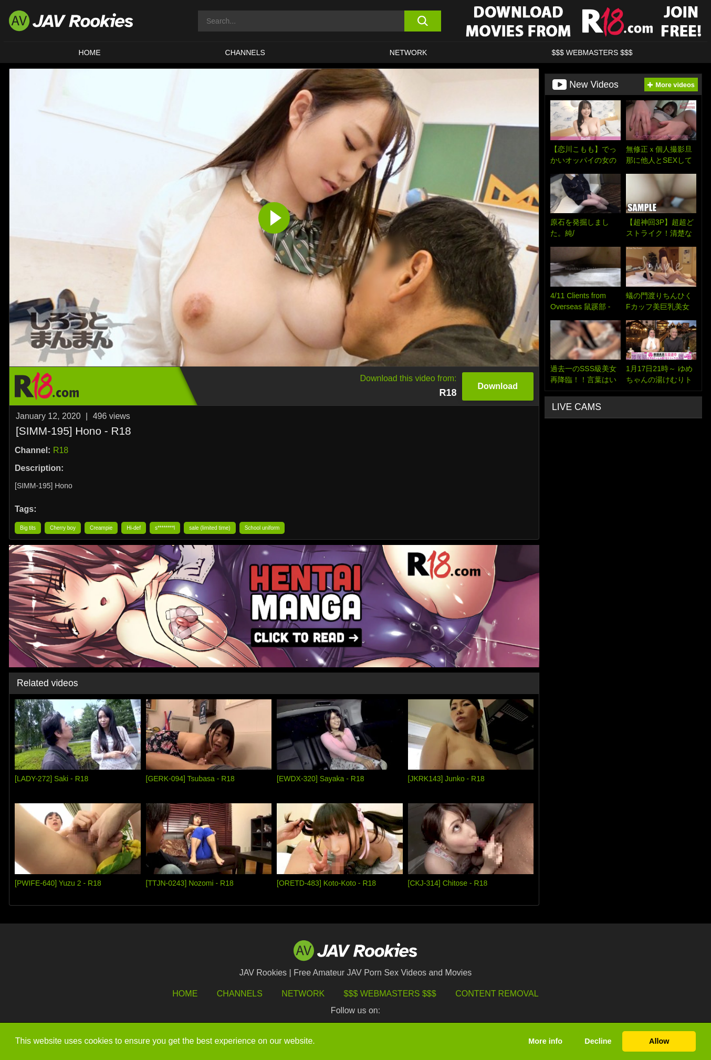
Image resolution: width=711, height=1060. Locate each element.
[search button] (422, 21)
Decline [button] (597, 1041)
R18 (60, 450)
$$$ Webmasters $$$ (390, 993)
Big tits (28, 528)
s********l (165, 528)
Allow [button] (659, 1041)
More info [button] (545, 1041)
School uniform (262, 528)
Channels (245, 52)
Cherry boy (63, 528)
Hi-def (134, 528)
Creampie (101, 528)
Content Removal (497, 993)
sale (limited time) (209, 528)
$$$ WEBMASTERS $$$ (591, 52)
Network (408, 52)
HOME (90, 52)
